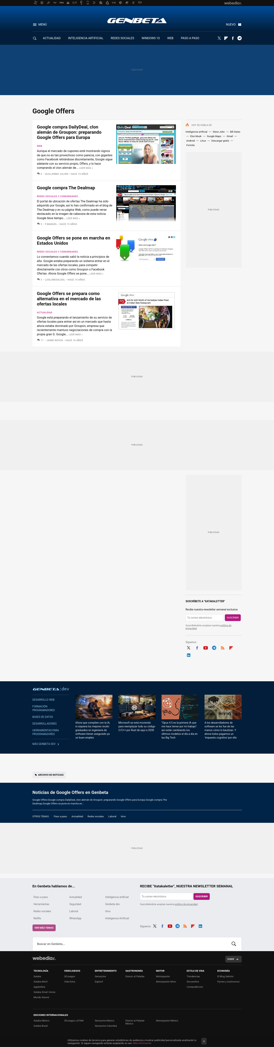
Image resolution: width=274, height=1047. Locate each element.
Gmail (230, 136)
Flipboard (226, 38)
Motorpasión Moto (166, 981)
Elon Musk (196, 136)
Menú (42, 24)
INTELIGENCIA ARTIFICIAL (85, 38)
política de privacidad (186, 904)
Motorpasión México (167, 1020)
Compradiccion (195, 986)
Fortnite (190, 145)
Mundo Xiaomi (41, 997)
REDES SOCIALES (122, 38)
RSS (223, 647)
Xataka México (42, 1020)
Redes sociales (96, 816)
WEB (170, 38)
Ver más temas (44, 927)
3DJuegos (69, 976)
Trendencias (193, 976)
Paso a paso (60, 816)
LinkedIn (189, 655)
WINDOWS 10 (151, 38)
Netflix (37, 918)
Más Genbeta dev (44, 743)
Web (39, 146)
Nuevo (231, 24)
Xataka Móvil (41, 981)
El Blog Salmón (225, 976)
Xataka (37, 976)
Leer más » (86, 168)
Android (190, 140)
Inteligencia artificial (196, 131)
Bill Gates (235, 131)
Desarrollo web (43, 699)
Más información (142, 1043)
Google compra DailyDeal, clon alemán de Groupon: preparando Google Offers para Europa (69, 132)
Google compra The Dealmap (66, 187)
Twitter (219, 38)
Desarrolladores (44, 723)
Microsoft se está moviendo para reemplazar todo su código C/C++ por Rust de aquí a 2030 (136, 726)
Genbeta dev (50, 689)
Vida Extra (69, 981)
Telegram (239, 38)
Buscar (233, 944)
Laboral (112, 816)
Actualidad (44, 312)
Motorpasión (163, 976)
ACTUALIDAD (52, 38)
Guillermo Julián (56, 174)
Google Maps (214, 136)
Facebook (232, 38)
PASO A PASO (190, 38)
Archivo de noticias (51, 774)
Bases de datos (42, 716)
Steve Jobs (219, 131)
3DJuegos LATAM (74, 1020)
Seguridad (75, 904)
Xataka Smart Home (44, 992)
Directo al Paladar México (135, 1022)
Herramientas (41, 904)
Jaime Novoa (55, 340)
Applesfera (39, 986)
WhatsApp (75, 918)
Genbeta (137, 20)
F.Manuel (51, 224)
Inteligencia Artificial (117, 918)
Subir (230, 959)
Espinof (99, 981)
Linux (203, 140)
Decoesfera (193, 981)
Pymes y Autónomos (228, 981)
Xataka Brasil (41, 1025)
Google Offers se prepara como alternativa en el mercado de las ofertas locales (69, 299)
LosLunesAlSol (55, 279)
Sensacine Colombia (106, 1025)
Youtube (206, 647)
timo (123, 816)
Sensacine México (104, 1020)
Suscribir (233, 617)
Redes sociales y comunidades (57, 196)
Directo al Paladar (135, 976)
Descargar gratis (220, 140)
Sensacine (100, 976)
